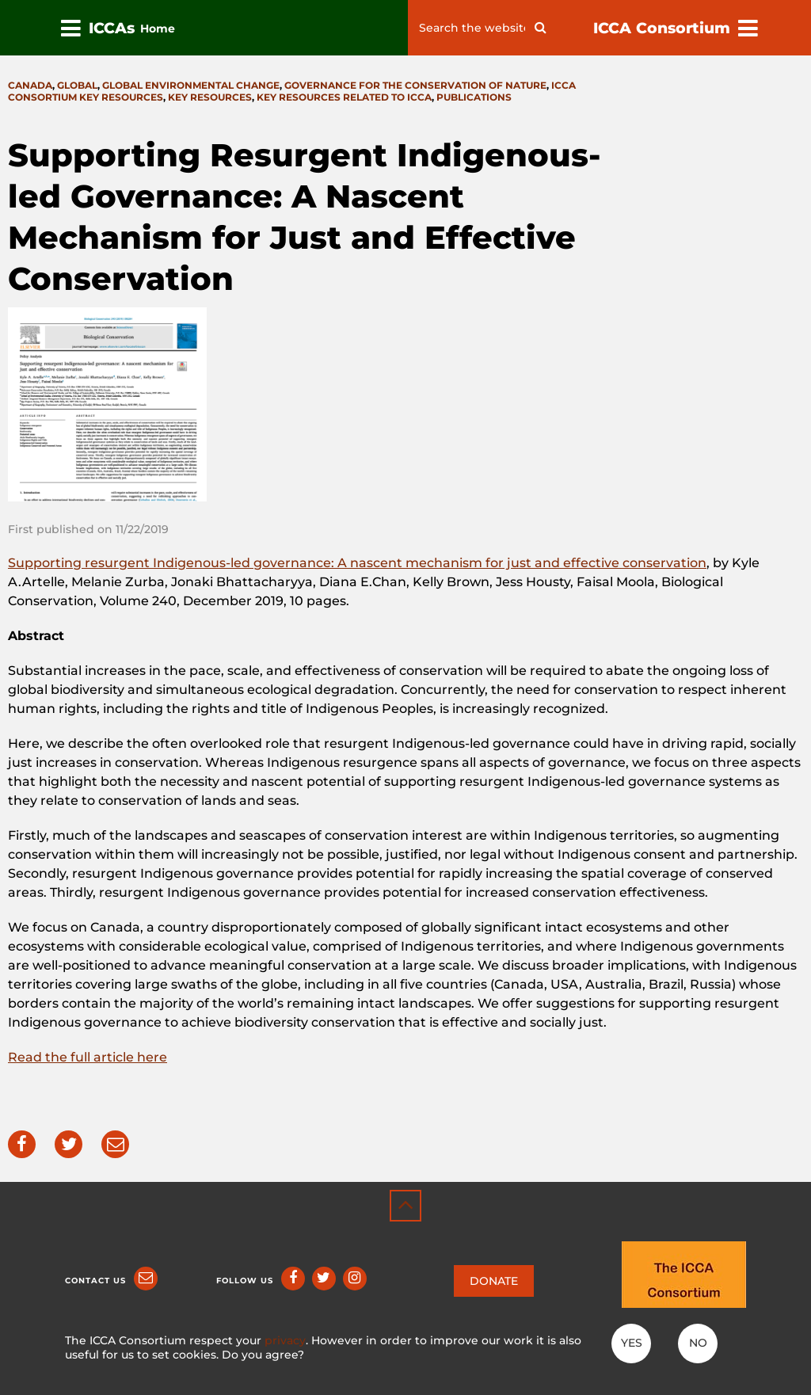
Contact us (95, 1280)
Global (77, 85)
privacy (285, 1340)
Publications (474, 97)
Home (157, 28)
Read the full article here (87, 1057)
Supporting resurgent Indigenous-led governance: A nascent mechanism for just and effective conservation (357, 562)
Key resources (210, 97)
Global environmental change (191, 85)
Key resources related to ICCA (344, 97)
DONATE (494, 1281)
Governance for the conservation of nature (415, 85)
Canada (30, 85)
